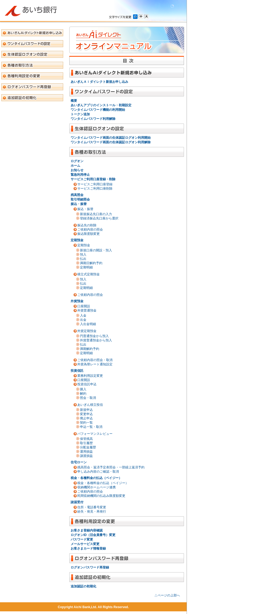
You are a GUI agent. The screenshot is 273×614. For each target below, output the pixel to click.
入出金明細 (88, 324)
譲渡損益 (86, 456)
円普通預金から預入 (94, 336)
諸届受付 (77, 502)
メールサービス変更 (85, 544)
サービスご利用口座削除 (95, 188)
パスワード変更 (82, 539)
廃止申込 (86, 418)
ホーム (75, 165)
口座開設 (83, 306)
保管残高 (86, 439)
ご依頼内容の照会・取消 (95, 360)
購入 (83, 389)
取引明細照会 (80, 199)
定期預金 (77, 240)
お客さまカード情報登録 (88, 548)
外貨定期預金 (87, 331)
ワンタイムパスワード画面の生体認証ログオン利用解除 (111, 142)
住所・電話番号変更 (91, 507)
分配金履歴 (88, 447)
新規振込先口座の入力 (96, 214)
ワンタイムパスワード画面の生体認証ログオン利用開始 (111, 138)
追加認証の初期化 (83, 586)
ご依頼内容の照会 (90, 229)
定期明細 (86, 267)
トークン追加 (80, 114)
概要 (74, 101)
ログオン (77, 161)
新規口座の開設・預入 (96, 250)
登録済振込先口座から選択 (99, 218)
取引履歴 (86, 443)
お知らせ (77, 170)
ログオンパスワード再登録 (90, 567)
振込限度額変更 (88, 234)
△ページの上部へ (167, 595)
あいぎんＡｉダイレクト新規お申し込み (99, 82)
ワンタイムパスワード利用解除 (93, 119)
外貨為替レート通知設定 (95, 364)
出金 (83, 320)
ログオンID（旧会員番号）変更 (93, 535)
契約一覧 (86, 422)
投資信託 (77, 371)
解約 (83, 393)
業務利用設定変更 (90, 376)
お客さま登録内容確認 (87, 530)
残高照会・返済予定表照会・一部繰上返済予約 (110, 467)
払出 (83, 259)
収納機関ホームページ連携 (96, 487)
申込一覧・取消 (91, 427)
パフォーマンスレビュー (95, 434)
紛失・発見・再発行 (91, 511)
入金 (83, 315)
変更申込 (86, 414)
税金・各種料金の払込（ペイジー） (96, 478)
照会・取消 (88, 398)
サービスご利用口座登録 (95, 184)
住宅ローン (79, 462)
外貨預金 (77, 301)
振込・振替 (79, 204)
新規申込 (86, 410)
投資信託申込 (87, 384)
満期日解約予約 (91, 263)
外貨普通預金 (87, 310)
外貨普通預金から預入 (96, 340)
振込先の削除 (87, 225)
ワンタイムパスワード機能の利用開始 (98, 110)
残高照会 (77, 195)
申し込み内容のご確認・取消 (98, 471)
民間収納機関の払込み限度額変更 (101, 496)
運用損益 (86, 451)
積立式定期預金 (88, 274)
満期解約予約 (89, 349)
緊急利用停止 (80, 175)
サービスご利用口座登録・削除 (93, 179)
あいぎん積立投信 (90, 405)
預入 (83, 254)
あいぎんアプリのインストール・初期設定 (101, 105)
